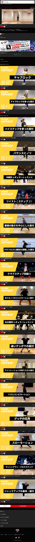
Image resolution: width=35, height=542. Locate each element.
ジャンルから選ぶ (3, 514)
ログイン (5, 506)
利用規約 (6, 534)
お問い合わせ (2, 534)
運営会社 (23, 534)
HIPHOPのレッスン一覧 (17, 54)
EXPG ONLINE (2, 4)
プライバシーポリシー (10, 534)
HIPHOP (6, 4)
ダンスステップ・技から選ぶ (4, 517)
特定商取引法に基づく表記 (17, 534)
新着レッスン (2, 511)
